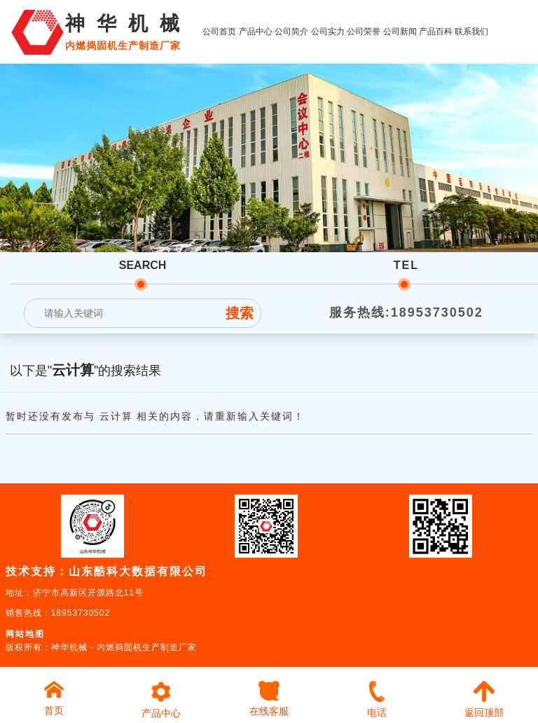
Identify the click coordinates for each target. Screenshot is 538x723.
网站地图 (25, 634)
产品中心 (256, 31)
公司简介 (291, 31)
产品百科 (436, 31)
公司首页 (219, 31)
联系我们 (471, 31)
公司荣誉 (363, 31)
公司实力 (328, 31)
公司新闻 (400, 31)
